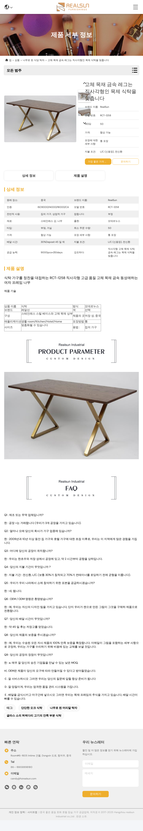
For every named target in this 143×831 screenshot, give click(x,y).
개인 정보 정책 (17, 812)
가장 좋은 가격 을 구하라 (102, 161)
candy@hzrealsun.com (23, 778)
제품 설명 (80, 176)
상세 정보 (29, 176)
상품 (17, 60)
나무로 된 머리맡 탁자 (63, 708)
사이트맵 (32, 812)
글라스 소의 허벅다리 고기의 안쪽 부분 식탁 (34, 715)
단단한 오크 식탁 (31, 708)
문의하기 (95, 794)
